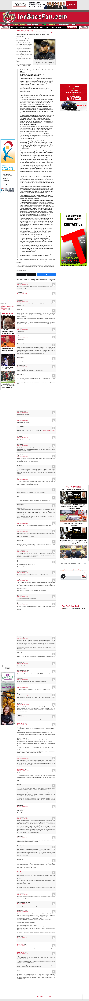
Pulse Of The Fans (4, 309)
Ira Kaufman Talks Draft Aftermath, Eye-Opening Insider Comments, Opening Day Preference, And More (73, 500)
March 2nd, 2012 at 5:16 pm (22, 345)
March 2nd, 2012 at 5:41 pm (22, 456)
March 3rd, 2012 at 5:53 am (22, 818)
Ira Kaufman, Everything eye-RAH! (7, 306)
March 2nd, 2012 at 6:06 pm (22, 505)
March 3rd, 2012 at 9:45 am (22, 837)
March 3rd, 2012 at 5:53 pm (22, 911)
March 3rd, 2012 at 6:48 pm (22, 937)
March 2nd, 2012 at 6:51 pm (22, 541)
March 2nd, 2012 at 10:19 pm (23, 695)
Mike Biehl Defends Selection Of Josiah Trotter (8, 344)
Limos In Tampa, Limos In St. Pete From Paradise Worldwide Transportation (38, 32)
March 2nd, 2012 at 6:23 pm (22, 531)
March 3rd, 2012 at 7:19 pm (22, 945)
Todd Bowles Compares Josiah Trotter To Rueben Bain (8, 325)
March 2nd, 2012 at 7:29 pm (22, 596)
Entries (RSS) (40, 996)
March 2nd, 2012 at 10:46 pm (23, 716)
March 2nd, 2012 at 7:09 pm (22, 551)
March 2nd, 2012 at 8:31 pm (22, 679)
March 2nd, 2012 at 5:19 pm (22, 412)
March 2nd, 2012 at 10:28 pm (23, 704)
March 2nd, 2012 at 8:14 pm (22, 663)
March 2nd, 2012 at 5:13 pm (22, 301)
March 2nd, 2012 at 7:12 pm (22, 562)
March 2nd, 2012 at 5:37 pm (22, 445)
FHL (1, 305)
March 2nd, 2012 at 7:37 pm (22, 638)
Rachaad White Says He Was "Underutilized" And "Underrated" (8, 379)
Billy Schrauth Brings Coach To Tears (73, 552)
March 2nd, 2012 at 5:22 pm (22, 428)
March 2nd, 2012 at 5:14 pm (22, 329)
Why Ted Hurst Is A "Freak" (8, 362)
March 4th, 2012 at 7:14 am (22, 953)
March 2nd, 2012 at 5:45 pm (22, 466)
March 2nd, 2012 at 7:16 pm (22, 572)
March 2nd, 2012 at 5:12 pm (22, 293)
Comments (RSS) (48, 996)
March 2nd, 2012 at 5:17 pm (22, 358)
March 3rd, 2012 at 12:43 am (22, 770)
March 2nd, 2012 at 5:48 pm (22, 479)
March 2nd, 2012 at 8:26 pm (22, 671)
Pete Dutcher (20, 723)
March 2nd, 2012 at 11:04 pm (23, 724)
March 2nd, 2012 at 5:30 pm (22, 437)
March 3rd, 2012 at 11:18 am (22, 847)
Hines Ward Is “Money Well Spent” (25, 30)
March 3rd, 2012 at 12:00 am (22, 758)
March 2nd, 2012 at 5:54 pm (22, 497)
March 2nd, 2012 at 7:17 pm (22, 580)
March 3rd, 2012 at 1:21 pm (22, 873)
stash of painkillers (28, 261)
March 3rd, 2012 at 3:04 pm (22, 894)
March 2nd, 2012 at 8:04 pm (22, 654)
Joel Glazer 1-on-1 (4, 308)
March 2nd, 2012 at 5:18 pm (22, 366)
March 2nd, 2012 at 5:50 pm (22, 490)
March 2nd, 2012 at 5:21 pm (22, 420)
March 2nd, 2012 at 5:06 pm (22, 284)
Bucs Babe (20, 944)
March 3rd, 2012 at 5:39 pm (22, 903)
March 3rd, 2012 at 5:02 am (22, 806)
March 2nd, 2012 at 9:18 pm (22, 687)
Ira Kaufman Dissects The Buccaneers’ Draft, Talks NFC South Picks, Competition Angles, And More (73, 535)
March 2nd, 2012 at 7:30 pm (22, 604)
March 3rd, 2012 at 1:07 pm (22, 860)
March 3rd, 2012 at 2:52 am (22, 785)
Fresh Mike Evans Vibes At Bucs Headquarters (73, 518)
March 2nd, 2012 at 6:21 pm (22, 523)
